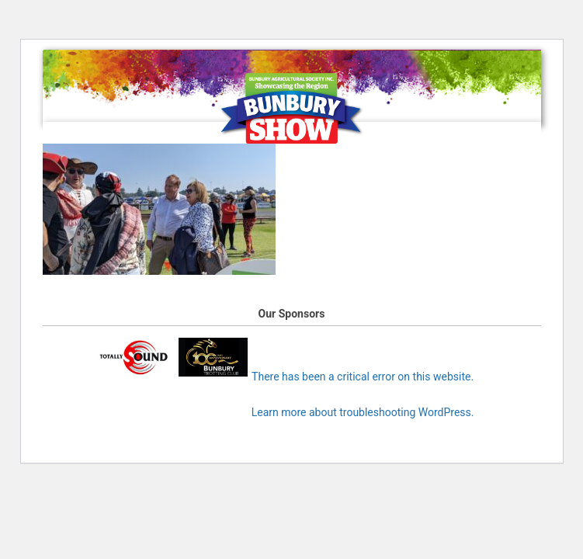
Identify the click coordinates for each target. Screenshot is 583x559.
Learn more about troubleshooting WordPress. (363, 412)
